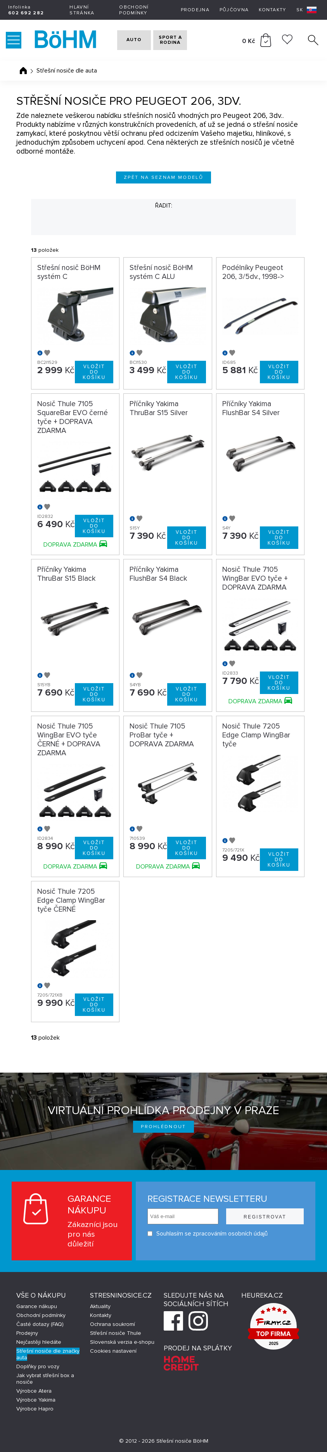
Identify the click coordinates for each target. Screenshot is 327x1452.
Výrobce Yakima (35, 1400)
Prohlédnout (163, 1127)
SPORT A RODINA (181, 40)
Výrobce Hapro (35, 1408)
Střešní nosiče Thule (115, 1333)
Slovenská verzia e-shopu (122, 1342)
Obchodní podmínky (134, 10)
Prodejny (27, 1333)
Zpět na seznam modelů (163, 177)
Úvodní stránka (23, 70)
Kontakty (272, 10)
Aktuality (100, 1306)
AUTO (129, 40)
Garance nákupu (36, 1306)
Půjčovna (234, 10)
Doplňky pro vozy (37, 1366)
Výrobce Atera (34, 1391)
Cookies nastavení (113, 1351)
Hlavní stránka (81, 10)
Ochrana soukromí (112, 1324)
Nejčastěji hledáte (38, 1342)
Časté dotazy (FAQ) (40, 1324)
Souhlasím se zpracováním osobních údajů (207, 1234)
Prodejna (195, 10)
